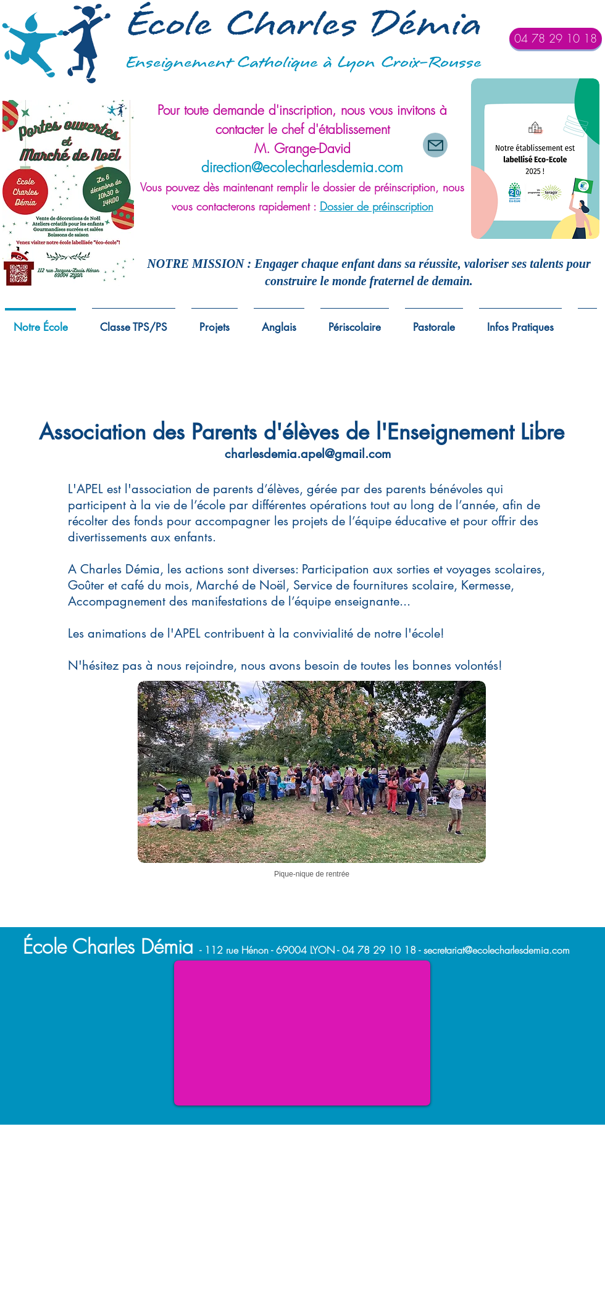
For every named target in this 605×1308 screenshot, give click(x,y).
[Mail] (435, 145)
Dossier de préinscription (376, 206)
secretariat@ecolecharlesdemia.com (497, 950)
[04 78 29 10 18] (555, 38)
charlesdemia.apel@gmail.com (308, 454)
